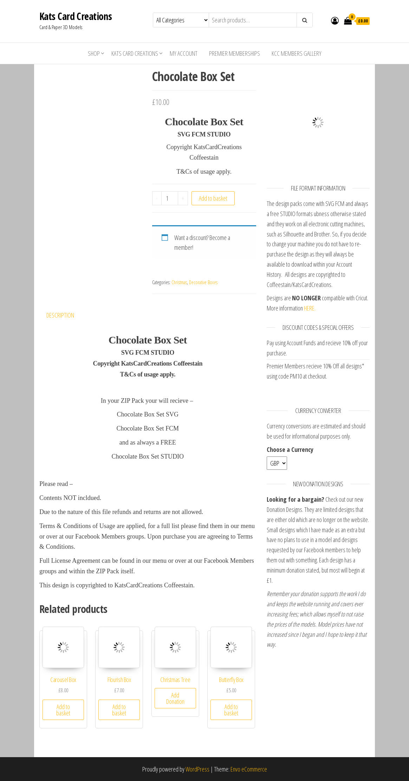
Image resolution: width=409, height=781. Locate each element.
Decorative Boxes (203, 282)
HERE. (310, 308)
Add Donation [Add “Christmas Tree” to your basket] (175, 698)
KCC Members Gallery (297, 53)
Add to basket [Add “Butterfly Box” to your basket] (231, 709)
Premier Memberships (234, 53)
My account (183, 53)
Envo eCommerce (249, 769)
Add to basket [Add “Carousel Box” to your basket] (63, 709)
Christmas (179, 282)
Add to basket (213, 198)
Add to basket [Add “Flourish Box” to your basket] (119, 709)
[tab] (65, 315)
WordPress (197, 769)
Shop (94, 53)
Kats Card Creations (75, 16)
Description (60, 315)
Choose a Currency (290, 449)
